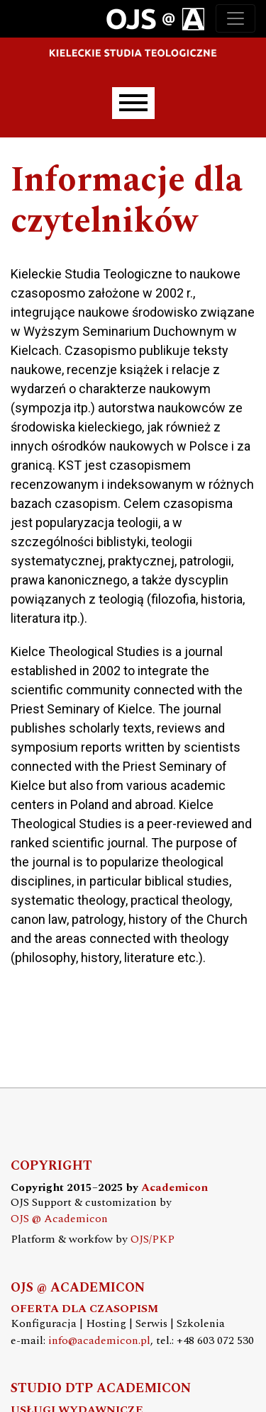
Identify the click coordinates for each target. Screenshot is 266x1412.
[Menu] (133, 103)
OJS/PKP (152, 1239)
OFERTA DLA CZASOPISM (84, 1309)
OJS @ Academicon (59, 1219)
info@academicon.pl (99, 1341)
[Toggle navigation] (235, 18)
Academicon (174, 1187)
